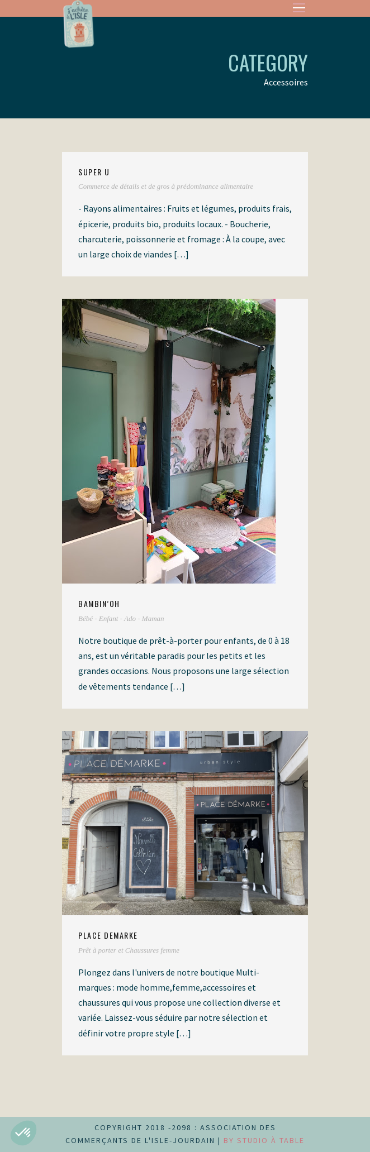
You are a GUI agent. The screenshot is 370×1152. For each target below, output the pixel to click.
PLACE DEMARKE (108, 935)
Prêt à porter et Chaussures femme (128, 950)
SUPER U (94, 172)
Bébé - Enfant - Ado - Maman (121, 618)
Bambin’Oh (99, 603)
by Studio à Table (264, 1140)
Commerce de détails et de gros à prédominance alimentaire (165, 186)
